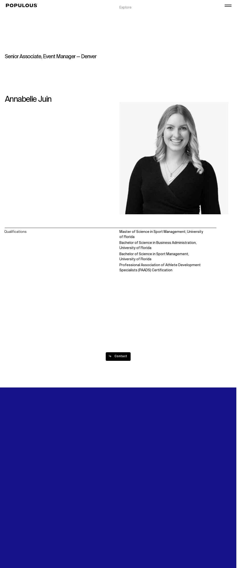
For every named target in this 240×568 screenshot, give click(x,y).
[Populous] (23, 5)
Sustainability (187, 5)
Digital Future (187, 10)
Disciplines (128, 15)
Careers (183, 15)
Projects (126, 10)
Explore (125, 5)
